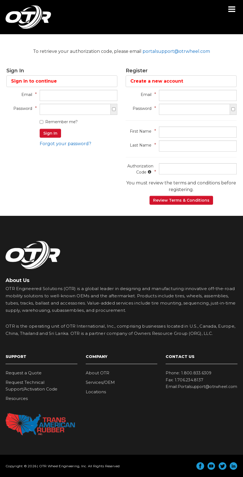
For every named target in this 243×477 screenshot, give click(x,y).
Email (27, 94)
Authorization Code (140, 169)
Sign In (50, 133)
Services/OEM (100, 382)
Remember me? (59, 121)
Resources (17, 398)
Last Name (141, 145)
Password (23, 108)
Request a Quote (24, 372)
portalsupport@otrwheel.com (176, 51)
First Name (141, 131)
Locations (96, 391)
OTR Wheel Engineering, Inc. (24, 28)
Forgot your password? (65, 143)
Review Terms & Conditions (181, 200)
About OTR (97, 372)
